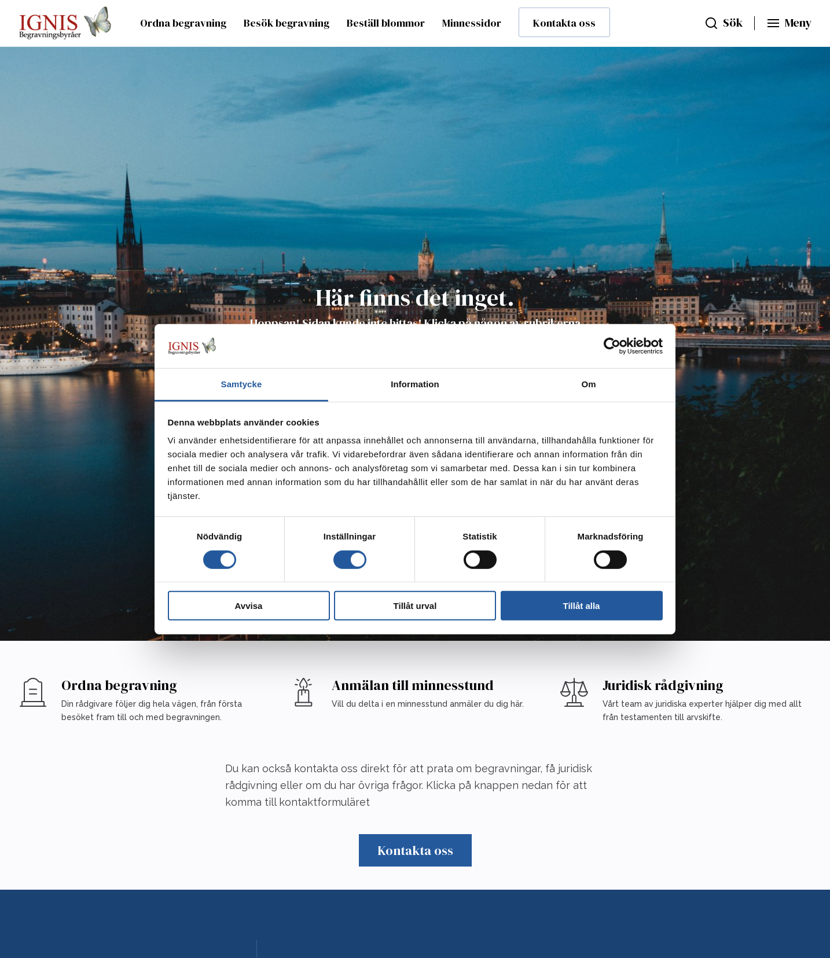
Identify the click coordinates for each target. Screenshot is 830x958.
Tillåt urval (415, 606)
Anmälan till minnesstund (413, 685)
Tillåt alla (581, 606)
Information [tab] (415, 384)
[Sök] (723, 23)
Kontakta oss (564, 23)
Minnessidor (471, 23)
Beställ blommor (386, 23)
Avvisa (249, 606)
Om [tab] (588, 384)
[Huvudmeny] (789, 23)
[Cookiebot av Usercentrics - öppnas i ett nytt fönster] (612, 346)
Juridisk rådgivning (663, 685)
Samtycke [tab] (241, 384)
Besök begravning (286, 23)
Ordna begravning (183, 23)
